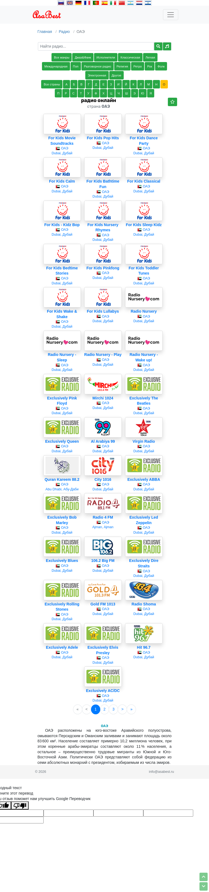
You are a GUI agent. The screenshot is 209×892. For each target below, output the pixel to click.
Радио (64, 31)
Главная (45, 31)
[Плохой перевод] (20, 805)
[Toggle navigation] (170, 14)
